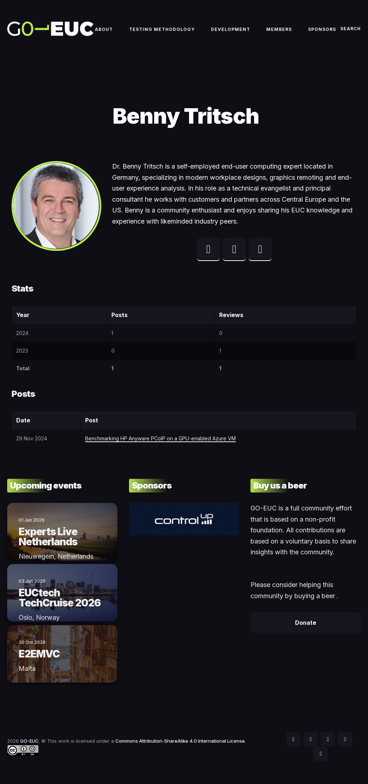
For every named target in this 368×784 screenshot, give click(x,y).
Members (279, 29)
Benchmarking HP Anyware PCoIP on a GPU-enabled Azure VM (160, 438)
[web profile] (260, 249)
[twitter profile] (208, 249)
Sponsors (322, 29)
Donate (305, 622)
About (104, 29)
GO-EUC (29, 741)
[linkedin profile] (234, 249)
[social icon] (293, 739)
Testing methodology (162, 29)
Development (230, 29)
